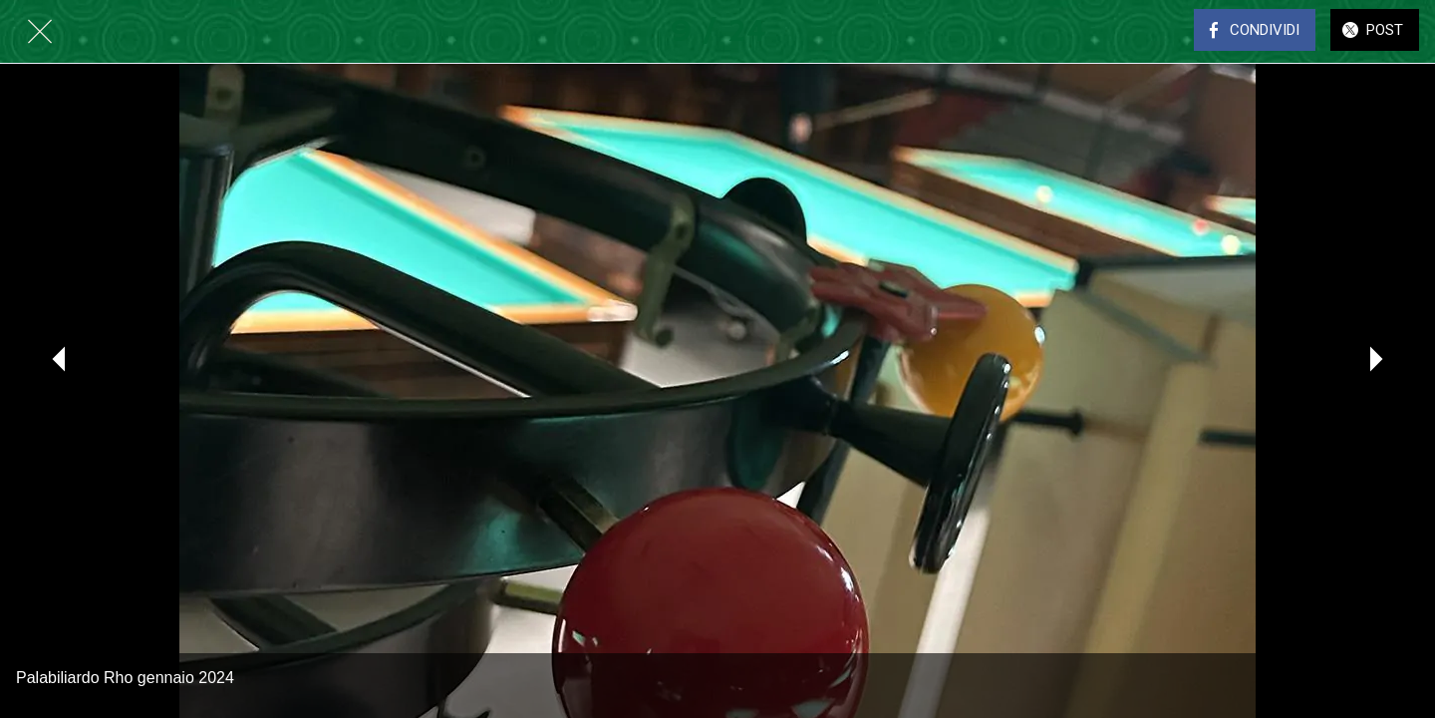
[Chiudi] (40, 32)
